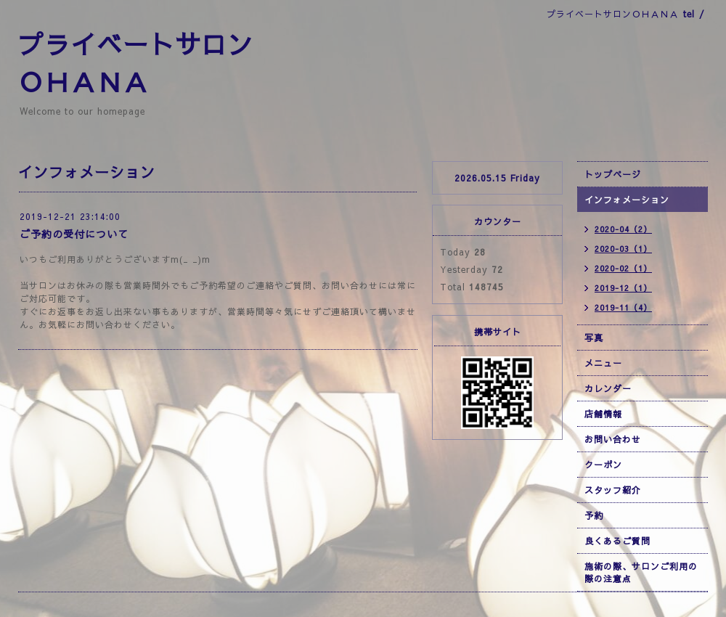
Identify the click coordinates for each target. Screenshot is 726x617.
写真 (593, 337)
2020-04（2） (623, 229)
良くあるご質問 (617, 541)
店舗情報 (603, 414)
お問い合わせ (612, 439)
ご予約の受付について (74, 233)
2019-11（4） (623, 307)
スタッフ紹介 (612, 490)
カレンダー (608, 388)
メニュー (603, 363)
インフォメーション (626, 199)
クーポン (603, 464)
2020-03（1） (623, 248)
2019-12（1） (623, 287)
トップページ (612, 174)
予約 (593, 515)
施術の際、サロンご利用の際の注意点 (641, 572)
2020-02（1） (623, 268)
